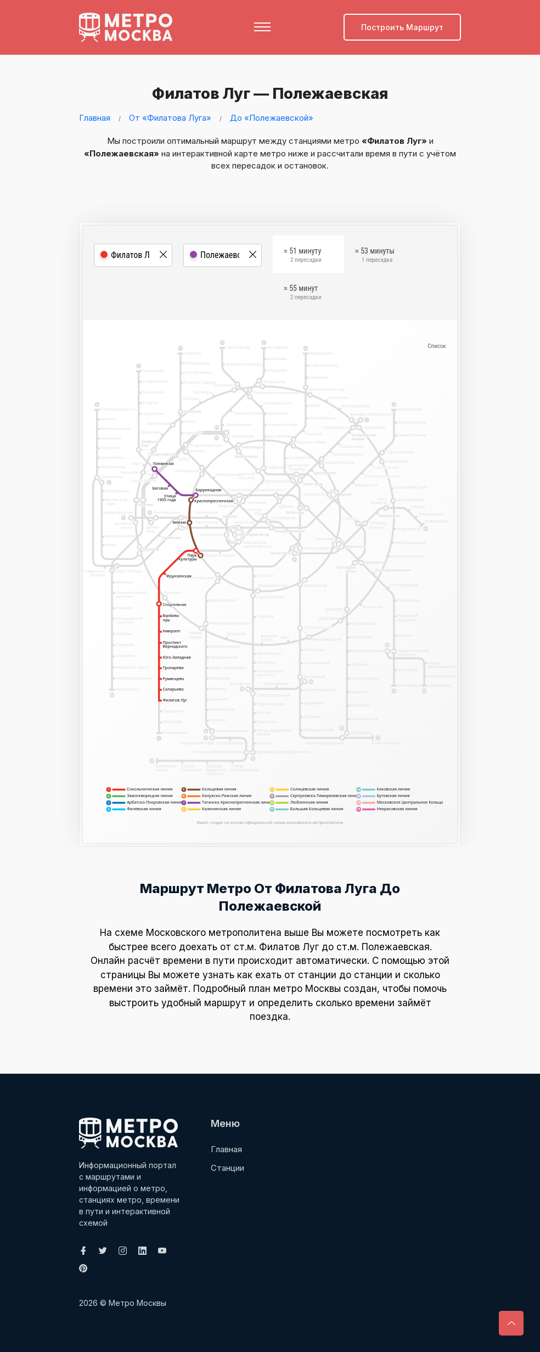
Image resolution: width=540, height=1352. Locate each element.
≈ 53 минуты (375, 256)
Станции (227, 1167)
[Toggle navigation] (262, 27)
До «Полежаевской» (271, 117)
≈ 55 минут (302, 293)
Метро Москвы (137, 1302)
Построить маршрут (402, 27)
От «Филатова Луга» (170, 117)
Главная (94, 117)
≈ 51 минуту (302, 256)
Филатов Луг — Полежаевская (266, 93)
